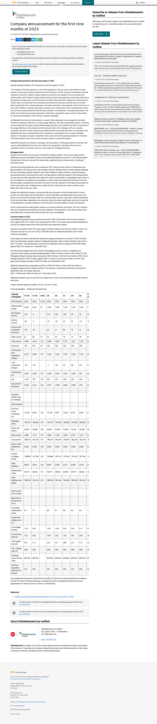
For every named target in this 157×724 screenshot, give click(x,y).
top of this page (24, 604)
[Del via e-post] (41, 40)
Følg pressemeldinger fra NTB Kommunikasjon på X (28, 702)
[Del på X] (25, 40)
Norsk (12, 714)
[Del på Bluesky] (33, 40)
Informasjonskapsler (17, 706)
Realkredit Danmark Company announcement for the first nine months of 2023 (44, 597)
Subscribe (101, 34)
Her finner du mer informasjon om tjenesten (25, 679)
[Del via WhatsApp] (37, 40)
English (17, 714)
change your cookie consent (27, 64)
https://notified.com (48, 639)
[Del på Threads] (29, 40)
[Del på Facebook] (17, 40)
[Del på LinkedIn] (21, 40)
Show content (21, 72)
